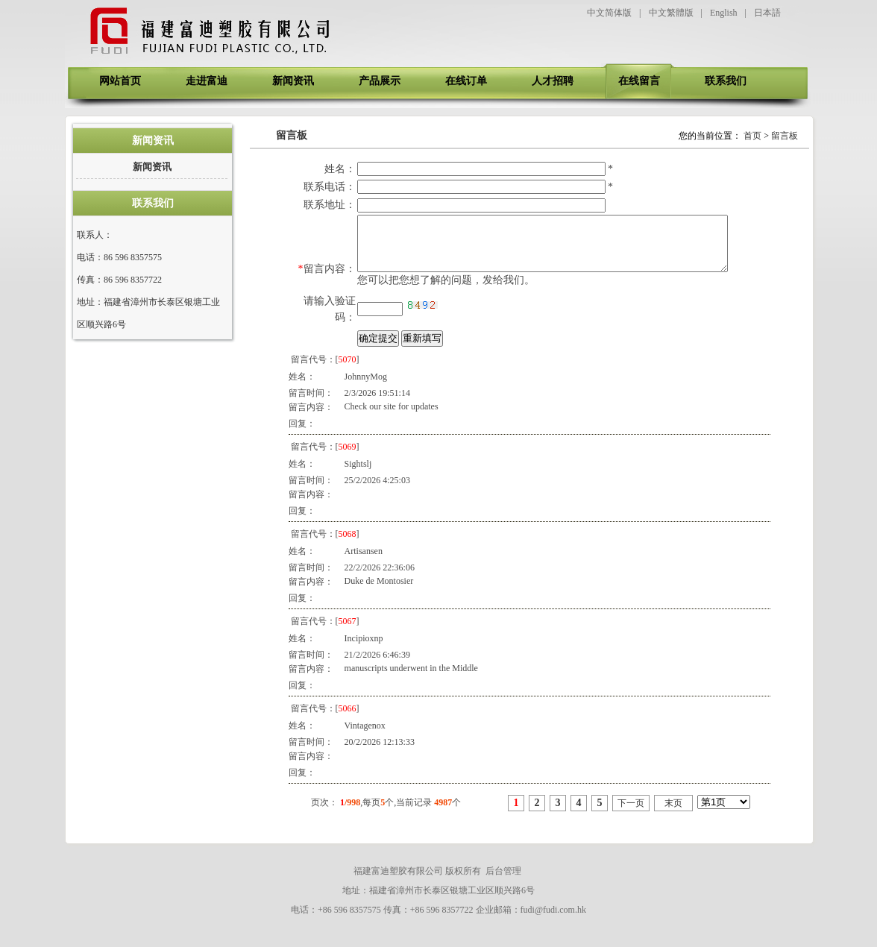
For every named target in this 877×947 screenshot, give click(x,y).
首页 (752, 135)
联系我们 (725, 80)
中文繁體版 (671, 12)
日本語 (767, 12)
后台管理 (503, 882)
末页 (673, 814)
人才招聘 (552, 80)
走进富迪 (206, 80)
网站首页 (120, 80)
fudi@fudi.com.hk (553, 921)
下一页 (630, 814)
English (724, 12)
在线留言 (639, 80)
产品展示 (379, 80)
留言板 (784, 135)
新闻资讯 (293, 80)
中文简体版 (609, 12)
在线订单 (466, 80)
